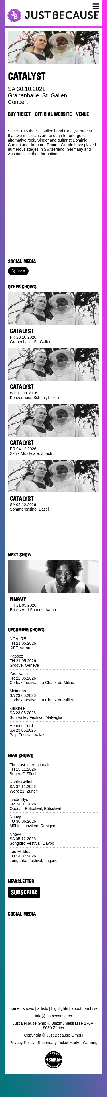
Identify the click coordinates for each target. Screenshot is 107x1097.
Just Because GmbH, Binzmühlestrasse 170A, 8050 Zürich (53, 1025)
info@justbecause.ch (53, 1016)
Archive (91, 1008)
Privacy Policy (21, 1042)
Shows (28, 1008)
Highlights (59, 1008)
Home (14, 1008)
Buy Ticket (19, 114)
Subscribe (24, 892)
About (76, 1008)
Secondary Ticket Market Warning (68, 1042)
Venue (82, 114)
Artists (42, 1008)
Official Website (53, 114)
